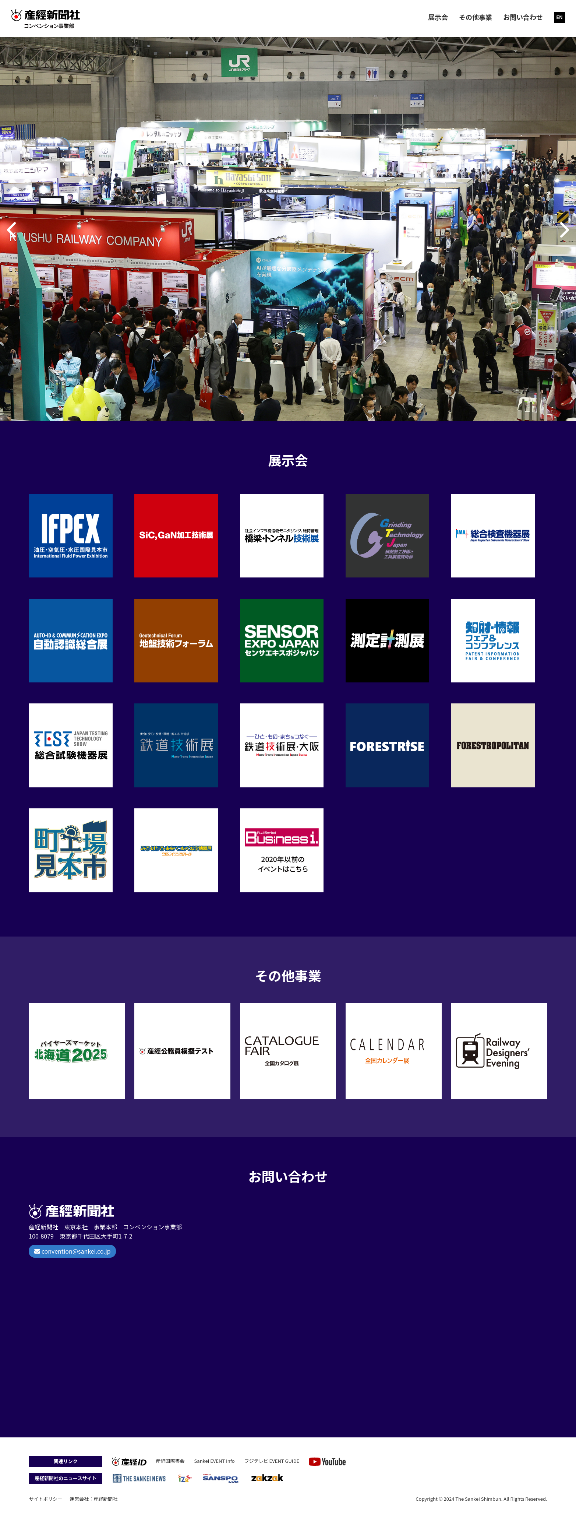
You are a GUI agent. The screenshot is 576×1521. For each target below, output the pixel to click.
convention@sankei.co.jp (72, 1251)
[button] (12, 230)
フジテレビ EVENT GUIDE (272, 1460)
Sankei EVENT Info (214, 1460)
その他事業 (475, 17)
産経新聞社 (105, 1498)
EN (559, 17)
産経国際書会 (170, 1460)
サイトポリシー (45, 1498)
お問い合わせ (523, 17)
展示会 (438, 17)
